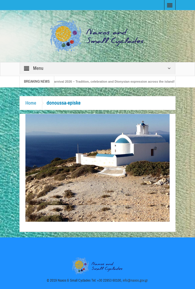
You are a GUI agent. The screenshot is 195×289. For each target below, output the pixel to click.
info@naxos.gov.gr (135, 280)
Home (30, 103)
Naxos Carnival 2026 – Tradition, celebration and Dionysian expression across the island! (110, 81)
